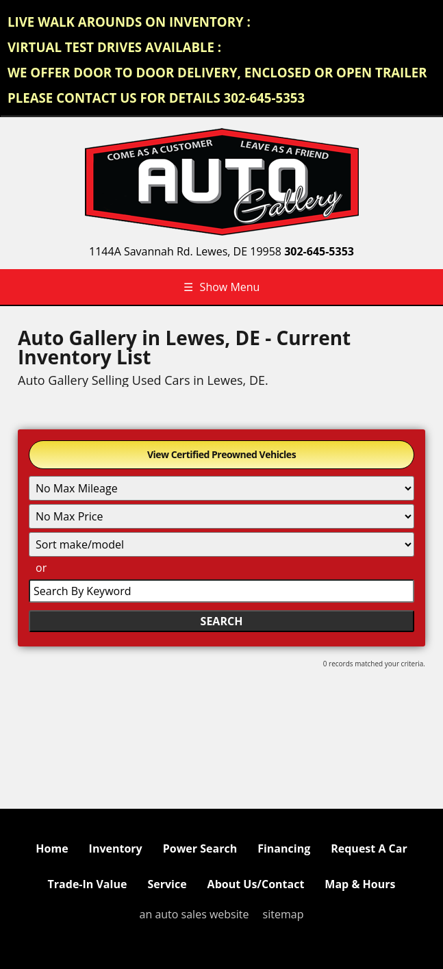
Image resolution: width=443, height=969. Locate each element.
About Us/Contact (256, 884)
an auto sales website (194, 914)
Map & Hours (360, 884)
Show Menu (221, 286)
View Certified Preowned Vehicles (221, 454)
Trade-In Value (87, 884)
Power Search (200, 848)
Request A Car (369, 848)
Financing (283, 848)
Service (166, 884)
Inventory (115, 848)
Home (52, 848)
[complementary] (402, 928)
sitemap (283, 914)
